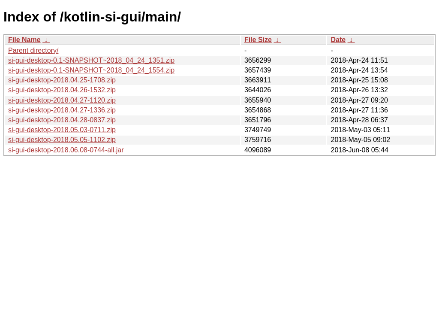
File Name (24, 39)
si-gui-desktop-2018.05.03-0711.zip (62, 129)
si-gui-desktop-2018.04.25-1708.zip (62, 80)
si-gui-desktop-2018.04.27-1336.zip (62, 110)
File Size (258, 39)
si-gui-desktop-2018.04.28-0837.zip (62, 120)
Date (338, 39)
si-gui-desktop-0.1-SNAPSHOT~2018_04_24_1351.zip (91, 60)
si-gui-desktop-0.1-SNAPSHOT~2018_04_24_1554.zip (91, 70)
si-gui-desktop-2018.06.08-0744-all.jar (66, 150)
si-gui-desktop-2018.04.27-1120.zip (62, 100)
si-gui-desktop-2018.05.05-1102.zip (62, 139)
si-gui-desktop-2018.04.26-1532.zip (62, 90)
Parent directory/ (33, 50)
